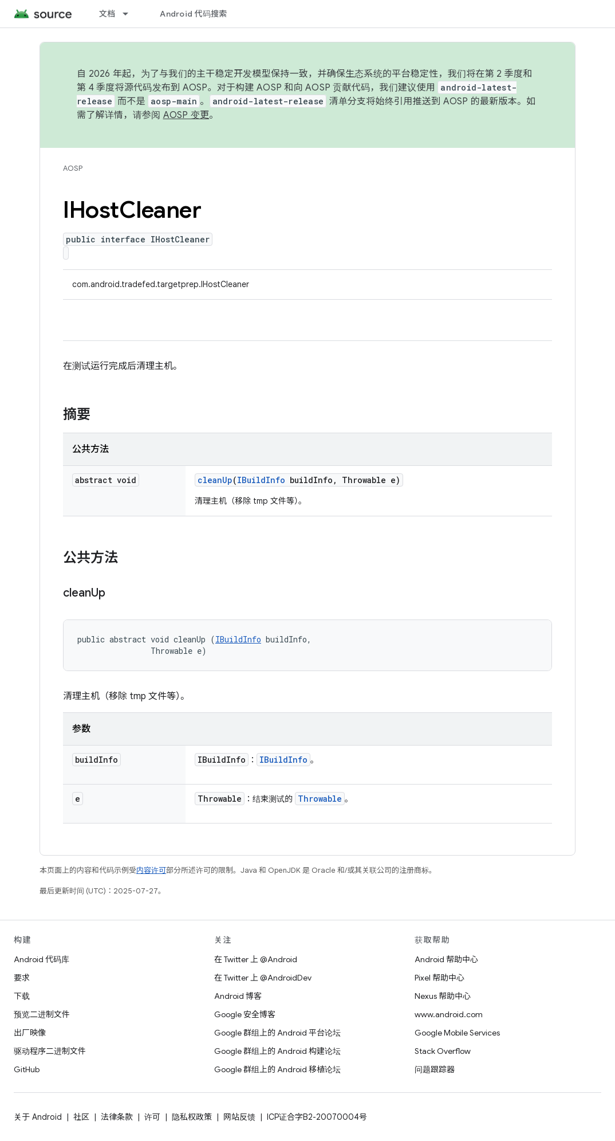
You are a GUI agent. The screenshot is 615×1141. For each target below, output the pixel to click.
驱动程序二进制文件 (50, 1051)
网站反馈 (239, 1117)
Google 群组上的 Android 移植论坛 (277, 1069)
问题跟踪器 (435, 1069)
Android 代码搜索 (193, 14)
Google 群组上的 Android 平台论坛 (277, 1033)
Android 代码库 (41, 959)
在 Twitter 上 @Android (255, 959)
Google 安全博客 (244, 1014)
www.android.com (449, 1014)
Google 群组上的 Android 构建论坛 (277, 1051)
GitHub (27, 1069)
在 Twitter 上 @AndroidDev (263, 978)
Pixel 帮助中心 (439, 978)
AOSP (72, 168)
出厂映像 (30, 1033)
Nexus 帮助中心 (443, 996)
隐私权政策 (192, 1117)
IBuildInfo (261, 480)
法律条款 (117, 1117)
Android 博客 (238, 996)
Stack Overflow (443, 1051)
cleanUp (215, 480)
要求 (22, 978)
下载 (22, 996)
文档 (107, 14)
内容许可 (151, 870)
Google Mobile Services (457, 1033)
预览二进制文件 (42, 1014)
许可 (152, 1117)
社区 (81, 1117)
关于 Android (38, 1117)
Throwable (320, 798)
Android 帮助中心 (446, 959)
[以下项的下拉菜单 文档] (130, 14)
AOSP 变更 (186, 115)
